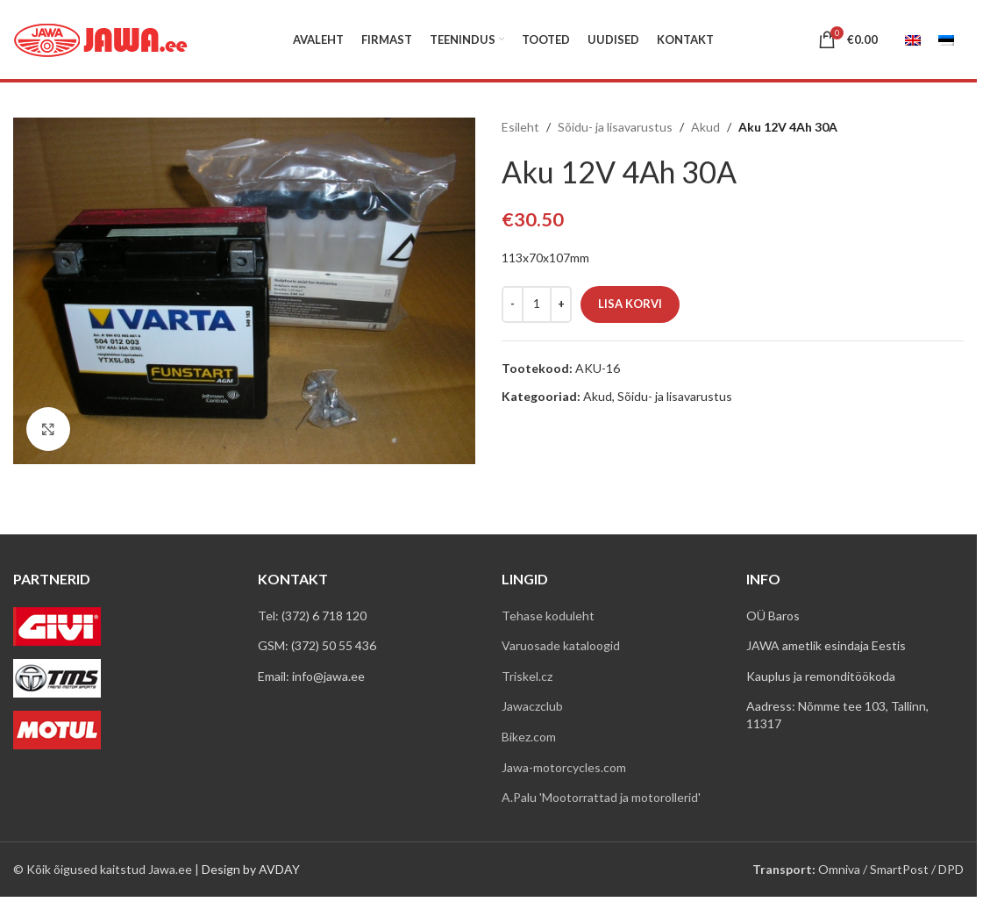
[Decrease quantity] (512, 304)
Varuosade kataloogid (561, 645)
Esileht (520, 126)
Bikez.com (529, 736)
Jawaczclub (532, 705)
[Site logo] (101, 38)
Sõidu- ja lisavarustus (615, 126)
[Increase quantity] (561, 304)
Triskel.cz (527, 676)
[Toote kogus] (536, 304)
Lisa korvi (630, 304)
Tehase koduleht (548, 615)
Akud (705, 126)
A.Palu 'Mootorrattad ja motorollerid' (601, 797)
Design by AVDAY (251, 869)
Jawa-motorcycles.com (564, 767)
